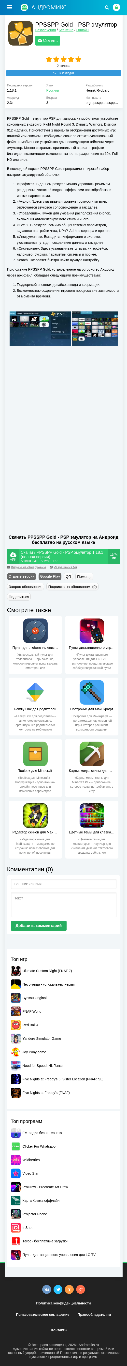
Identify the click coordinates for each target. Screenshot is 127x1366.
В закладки (63, 73)
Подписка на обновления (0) (72, 587)
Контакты (59, 1330)
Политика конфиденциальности (63, 1303)
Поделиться (19, 597)
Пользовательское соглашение (42, 1315)
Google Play (50, 576)
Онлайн (82, 30)
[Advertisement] (48, 414)
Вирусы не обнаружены (26, 567)
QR (68, 576)
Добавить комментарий (39, 926)
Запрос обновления (25, 587)
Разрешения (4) (63, 567)
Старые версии (22, 576)
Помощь (84, 576)
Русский (52, 90)
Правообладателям (94, 1315)
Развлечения (45, 30)
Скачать (48, 40)
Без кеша (66, 30)
